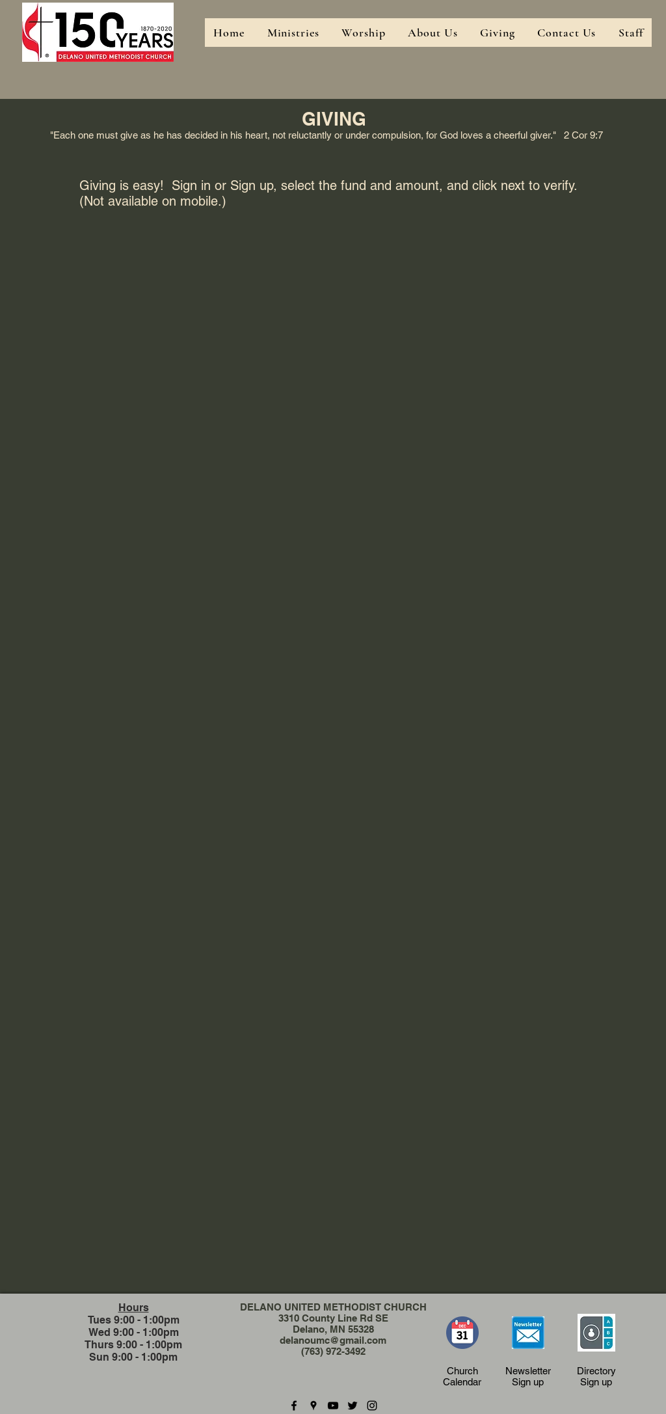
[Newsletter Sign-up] (528, 1332)
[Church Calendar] (462, 1332)
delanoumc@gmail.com (333, 1340)
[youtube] (333, 1405)
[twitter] (352, 1405)
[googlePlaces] (313, 1405)
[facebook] (293, 1405)
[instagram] (372, 1405)
